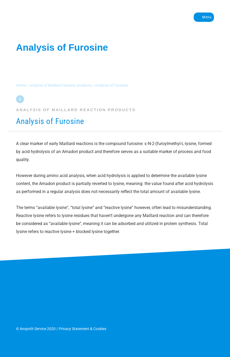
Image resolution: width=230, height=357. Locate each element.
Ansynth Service (63, 17)
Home (21, 85)
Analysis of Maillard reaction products (60, 85)
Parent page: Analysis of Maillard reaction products (20, 99)
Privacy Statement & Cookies (82, 329)
